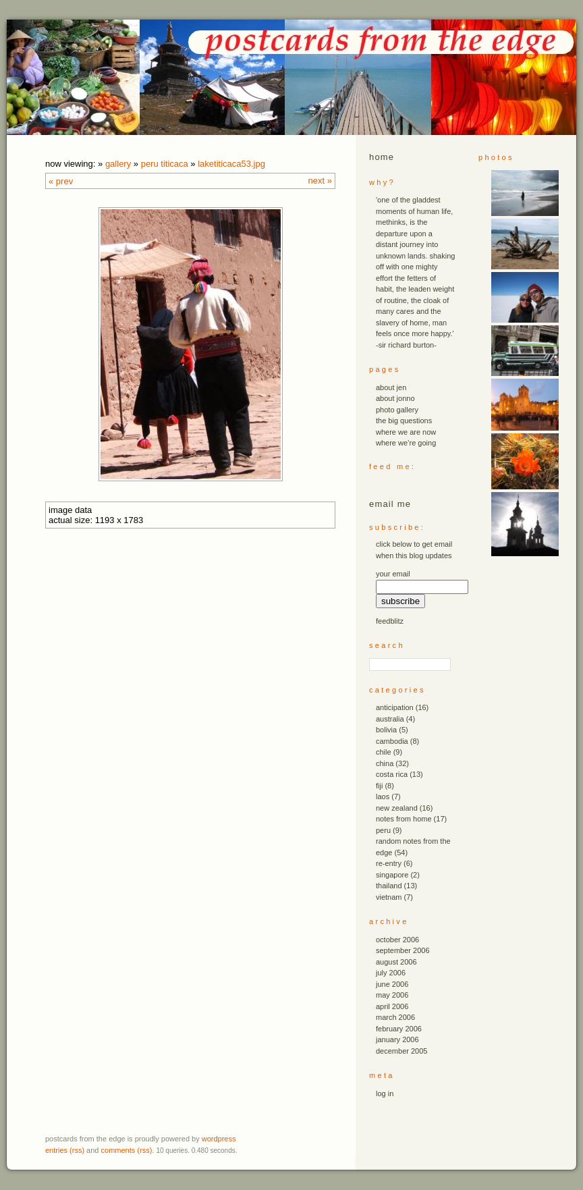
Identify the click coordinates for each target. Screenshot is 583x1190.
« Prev (61, 181)
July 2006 (391, 973)
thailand (389, 886)
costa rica (392, 774)
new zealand (397, 808)
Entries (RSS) (64, 1150)
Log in (384, 1093)
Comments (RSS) (126, 1150)
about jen (391, 387)
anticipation (395, 707)
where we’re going (406, 443)
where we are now (406, 432)
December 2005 (401, 1051)
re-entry (388, 863)
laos (382, 796)
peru (383, 830)
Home (381, 157)
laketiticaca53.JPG (231, 164)
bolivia (386, 730)
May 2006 (392, 995)
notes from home (404, 819)
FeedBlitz (390, 621)
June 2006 (392, 984)
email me (390, 504)
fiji (379, 786)
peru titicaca (164, 164)
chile (383, 752)
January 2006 (397, 1039)
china (384, 763)
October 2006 (397, 940)
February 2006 (399, 1029)
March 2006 (395, 1017)
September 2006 (403, 950)
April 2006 (392, 1006)
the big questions (404, 420)
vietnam (389, 897)
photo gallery (397, 410)
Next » (320, 180)
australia (390, 719)
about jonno (395, 398)
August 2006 (396, 962)
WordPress (219, 1139)
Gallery (118, 164)
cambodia (392, 741)
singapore (392, 875)
